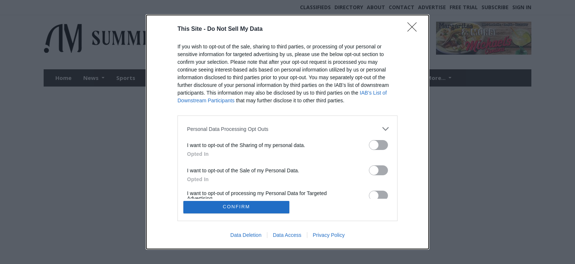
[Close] (414, 29)
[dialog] (287, 132)
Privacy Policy (329, 235)
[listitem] (287, 128)
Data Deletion (245, 235)
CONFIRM (237, 207)
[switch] (378, 145)
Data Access (287, 235)
